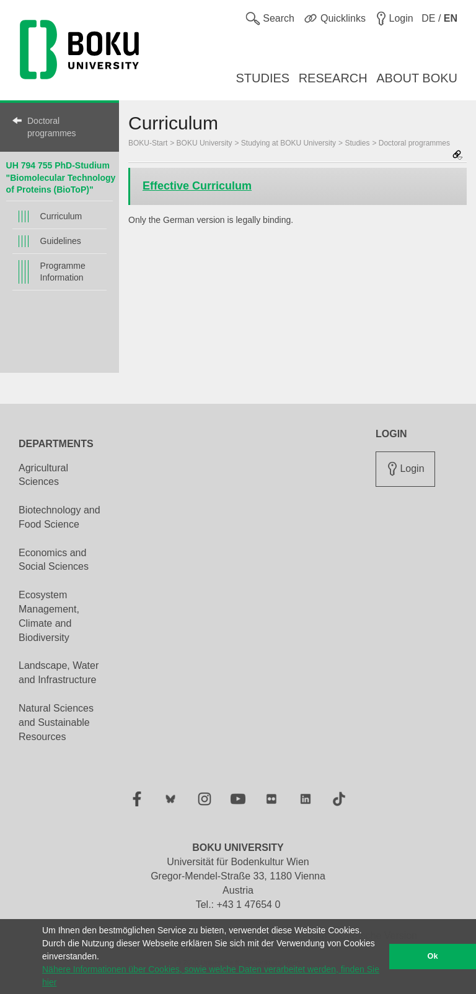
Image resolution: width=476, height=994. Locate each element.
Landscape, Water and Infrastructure (59, 672)
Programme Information (63, 271)
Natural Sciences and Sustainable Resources (56, 722)
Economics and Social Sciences (54, 559)
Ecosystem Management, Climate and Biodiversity (49, 616)
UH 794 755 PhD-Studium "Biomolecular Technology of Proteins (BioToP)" (61, 177)
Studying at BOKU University (288, 143)
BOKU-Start (147, 143)
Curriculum (61, 216)
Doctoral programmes (51, 127)
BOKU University (204, 143)
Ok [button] (433, 956)
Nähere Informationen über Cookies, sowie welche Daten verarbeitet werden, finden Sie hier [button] (210, 975)
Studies (357, 143)
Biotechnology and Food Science (59, 517)
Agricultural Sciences (43, 475)
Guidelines (60, 241)
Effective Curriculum (197, 186)
